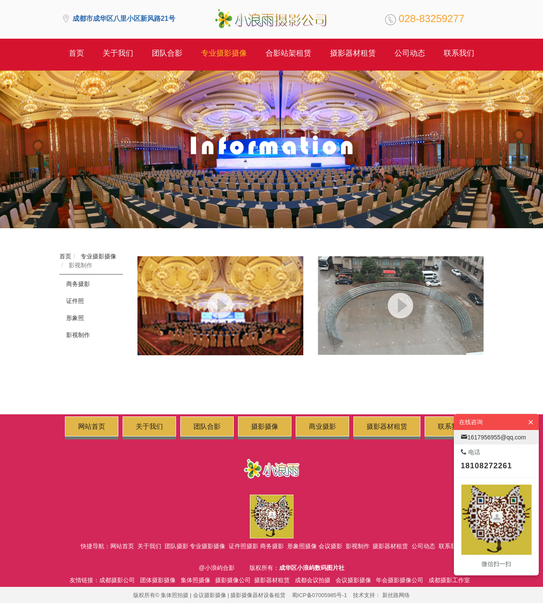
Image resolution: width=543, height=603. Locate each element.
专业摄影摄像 (97, 256)
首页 (65, 256)
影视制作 (79, 265)
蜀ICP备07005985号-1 (319, 595)
